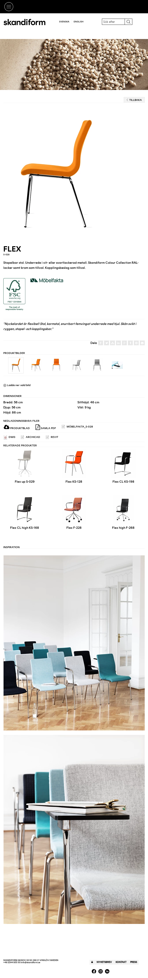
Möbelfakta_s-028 (77, 427)
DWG (9, 437)
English (78, 21)
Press (133, 962)
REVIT (52, 437)
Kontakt (121, 962)
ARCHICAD (30, 437)
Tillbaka (134, 100)
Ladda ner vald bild (16, 385)
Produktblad (17, 428)
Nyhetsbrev (104, 962)
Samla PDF (46, 427)
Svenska (64, 21)
